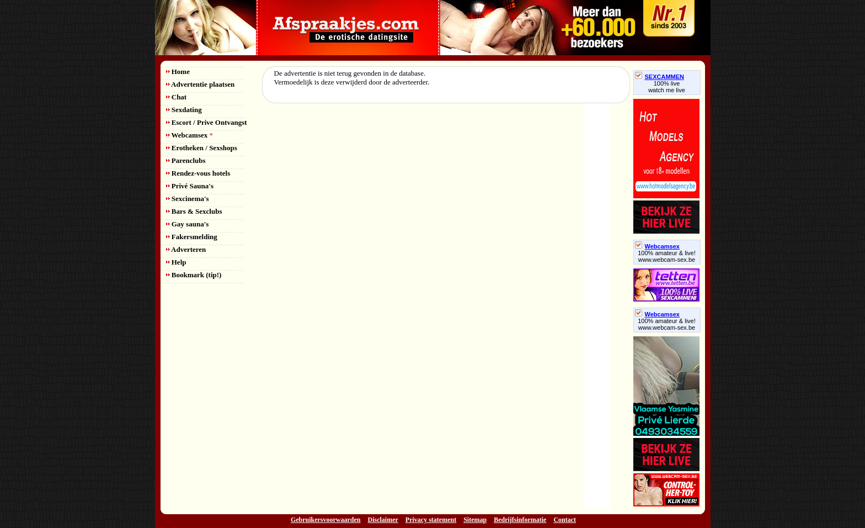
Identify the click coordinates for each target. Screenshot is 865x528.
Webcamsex (189, 135)
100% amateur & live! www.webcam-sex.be (667, 256)
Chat (176, 97)
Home (178, 71)
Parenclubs (186, 160)
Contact (564, 520)
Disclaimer (383, 520)
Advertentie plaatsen (200, 84)
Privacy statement (430, 520)
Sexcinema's (187, 198)
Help (176, 262)
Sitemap (475, 520)
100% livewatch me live (666, 86)
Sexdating (184, 109)
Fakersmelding (191, 237)
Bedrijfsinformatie (520, 520)
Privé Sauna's (189, 186)
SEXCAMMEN (660, 76)
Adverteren (186, 249)
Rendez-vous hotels (198, 173)
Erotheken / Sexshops (201, 148)
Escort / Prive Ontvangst (206, 122)
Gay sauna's (187, 224)
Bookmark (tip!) (194, 275)
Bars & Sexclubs (194, 211)
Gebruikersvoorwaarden (326, 520)
